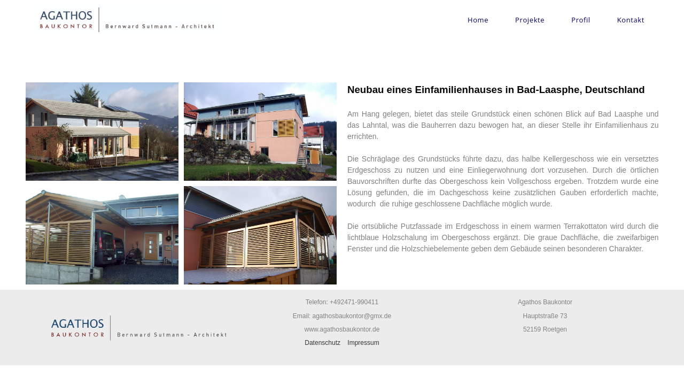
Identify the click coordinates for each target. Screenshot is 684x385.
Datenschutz (322, 342)
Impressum (363, 342)
